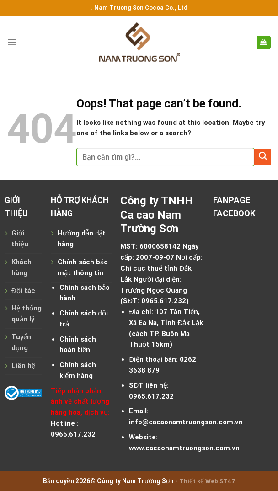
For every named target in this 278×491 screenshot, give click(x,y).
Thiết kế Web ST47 (207, 481)
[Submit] (262, 157)
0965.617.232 (163, 301)
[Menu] (12, 42)
